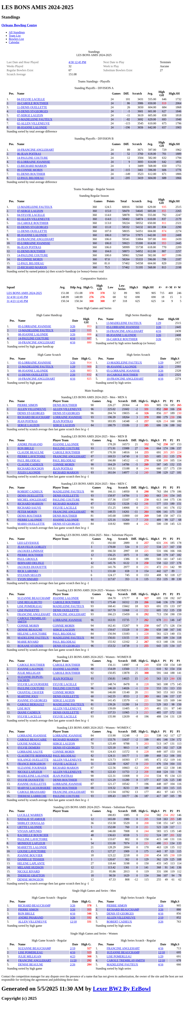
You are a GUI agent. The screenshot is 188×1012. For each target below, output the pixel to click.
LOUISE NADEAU (29, 743)
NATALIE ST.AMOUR (31, 819)
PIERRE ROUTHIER (30, 554)
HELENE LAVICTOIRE (32, 633)
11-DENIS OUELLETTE (32, 107)
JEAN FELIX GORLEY (31, 546)
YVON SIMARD (27, 579)
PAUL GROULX (27, 558)
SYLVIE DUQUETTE (30, 779)
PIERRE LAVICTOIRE (31, 456)
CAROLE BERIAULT (30, 704)
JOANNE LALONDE (66, 444)
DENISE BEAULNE (29, 629)
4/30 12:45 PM (77, 62)
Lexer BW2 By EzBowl (122, 988)
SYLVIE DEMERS (28, 747)
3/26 (72, 326)
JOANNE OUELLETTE (31, 783)
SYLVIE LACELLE (65, 507)
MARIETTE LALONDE (32, 847)
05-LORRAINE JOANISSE (33, 161)
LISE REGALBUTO (29, 602)
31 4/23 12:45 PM (17, 301)
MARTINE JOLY (27, 696)
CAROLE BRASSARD (31, 791)
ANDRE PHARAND (29, 444)
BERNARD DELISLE (30, 563)
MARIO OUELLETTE (31, 523)
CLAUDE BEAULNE (30, 452)
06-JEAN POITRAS (29, 153)
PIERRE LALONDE (29, 519)
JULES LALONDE (29, 472)
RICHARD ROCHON (30, 468)
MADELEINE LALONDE (33, 775)
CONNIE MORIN (64, 464)
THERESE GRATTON (31, 875)
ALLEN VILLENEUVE (31, 409)
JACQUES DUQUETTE (32, 567)
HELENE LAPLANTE (31, 863)
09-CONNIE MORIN (30, 169)
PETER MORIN (27, 511)
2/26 (72, 374)
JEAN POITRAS (27, 421)
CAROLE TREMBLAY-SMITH (126, 960)
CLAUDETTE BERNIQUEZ (34, 755)
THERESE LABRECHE (32, 796)
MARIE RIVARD (28, 641)
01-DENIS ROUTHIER (31, 173)
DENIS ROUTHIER (65, 405)
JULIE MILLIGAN (29, 672)
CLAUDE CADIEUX (30, 464)
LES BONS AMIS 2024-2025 (24, 293)
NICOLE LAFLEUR (29, 771)
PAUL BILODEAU (28, 460)
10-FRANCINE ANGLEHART (35, 149)
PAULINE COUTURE (66, 448)
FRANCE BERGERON (31, 763)
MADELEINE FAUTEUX (68, 491)
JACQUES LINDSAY (30, 550)
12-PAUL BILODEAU (30, 178)
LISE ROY (24, 708)
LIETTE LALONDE (29, 827)
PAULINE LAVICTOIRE (32, 839)
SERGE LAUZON (28, 425)
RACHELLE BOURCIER (32, 835)
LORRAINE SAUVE (30, 751)
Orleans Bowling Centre (19, 25)
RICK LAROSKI (27, 571)
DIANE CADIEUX (29, 712)
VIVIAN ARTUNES (29, 831)
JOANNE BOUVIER (30, 855)
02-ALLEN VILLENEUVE (33, 123)
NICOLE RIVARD (28, 871)
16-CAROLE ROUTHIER (32, 103)
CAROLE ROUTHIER (66, 452)
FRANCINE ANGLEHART (69, 456)
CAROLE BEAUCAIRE (32, 739)
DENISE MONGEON (30, 879)
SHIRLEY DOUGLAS (30, 823)
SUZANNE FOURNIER (32, 767)
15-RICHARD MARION (32, 165)
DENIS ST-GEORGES (30, 413)
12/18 (73, 921)
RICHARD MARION (66, 472)
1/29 (72, 330)
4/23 (72, 956)
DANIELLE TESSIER (30, 859)
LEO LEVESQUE (28, 542)
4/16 (72, 338)
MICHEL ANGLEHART (32, 499)
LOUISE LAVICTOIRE (31, 851)
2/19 (160, 917)
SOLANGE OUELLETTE (33, 759)
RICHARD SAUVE (29, 507)
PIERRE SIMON (27, 405)
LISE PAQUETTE (28, 610)
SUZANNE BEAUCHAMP (33, 598)
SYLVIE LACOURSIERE (33, 684)
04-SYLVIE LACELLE (31, 99)
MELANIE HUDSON (30, 867)
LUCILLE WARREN (30, 815)
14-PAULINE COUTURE (32, 157)
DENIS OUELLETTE (30, 495)
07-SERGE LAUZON (30, 115)
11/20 (73, 960)
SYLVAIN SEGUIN (29, 575)
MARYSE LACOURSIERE (33, 787)
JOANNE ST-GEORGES (32, 700)
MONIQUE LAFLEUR (31, 843)
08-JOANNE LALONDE (32, 127)
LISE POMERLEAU (29, 606)
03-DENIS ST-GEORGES (32, 111)
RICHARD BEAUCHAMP (33, 417)
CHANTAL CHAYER (30, 692)
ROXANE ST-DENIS (30, 645)
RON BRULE (25, 448)
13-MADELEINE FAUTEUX (34, 119)
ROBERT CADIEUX (30, 491)
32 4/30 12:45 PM (17, 297)
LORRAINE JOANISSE (67, 417)
